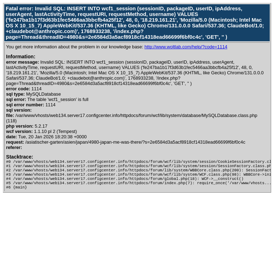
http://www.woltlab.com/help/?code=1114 (185, 46)
